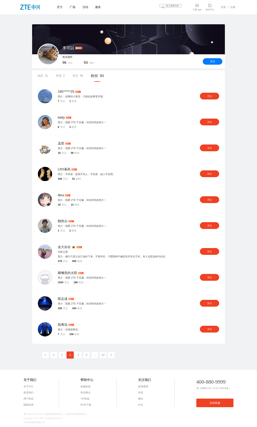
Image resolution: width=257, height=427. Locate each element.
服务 (98, 7)
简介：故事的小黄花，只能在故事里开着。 (81, 96)
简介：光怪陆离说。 (69, 329)
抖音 (140, 392)
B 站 (140, 404)
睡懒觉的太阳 (67, 273)
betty (61, 117)
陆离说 (62, 324)
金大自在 (64, 247)
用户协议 (29, 398)
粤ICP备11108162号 (33, 414)
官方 (60, 7)
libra (61, 195)
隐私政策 (29, 404)
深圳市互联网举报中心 (76, 414)
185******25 (66, 91)
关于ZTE (28, 386)
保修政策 (85, 386)
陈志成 (62, 299)
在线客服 (215, 402)
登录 (223, 7)
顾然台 (62, 221)
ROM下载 (85, 404)
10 (103, 354)
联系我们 (29, 392)
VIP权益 (85, 398)
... (95, 354)
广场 (72, 7)
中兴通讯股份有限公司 (34, 422)
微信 (140, 398)
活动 (85, 7)
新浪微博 (143, 386)
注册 (232, 7)
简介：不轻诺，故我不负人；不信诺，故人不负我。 (86, 174)
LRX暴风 (64, 169)
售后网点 (85, 392)
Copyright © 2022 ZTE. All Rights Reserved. (43, 418)
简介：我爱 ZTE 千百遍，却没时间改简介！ (82, 122)
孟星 (61, 143)
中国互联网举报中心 (53, 414)
